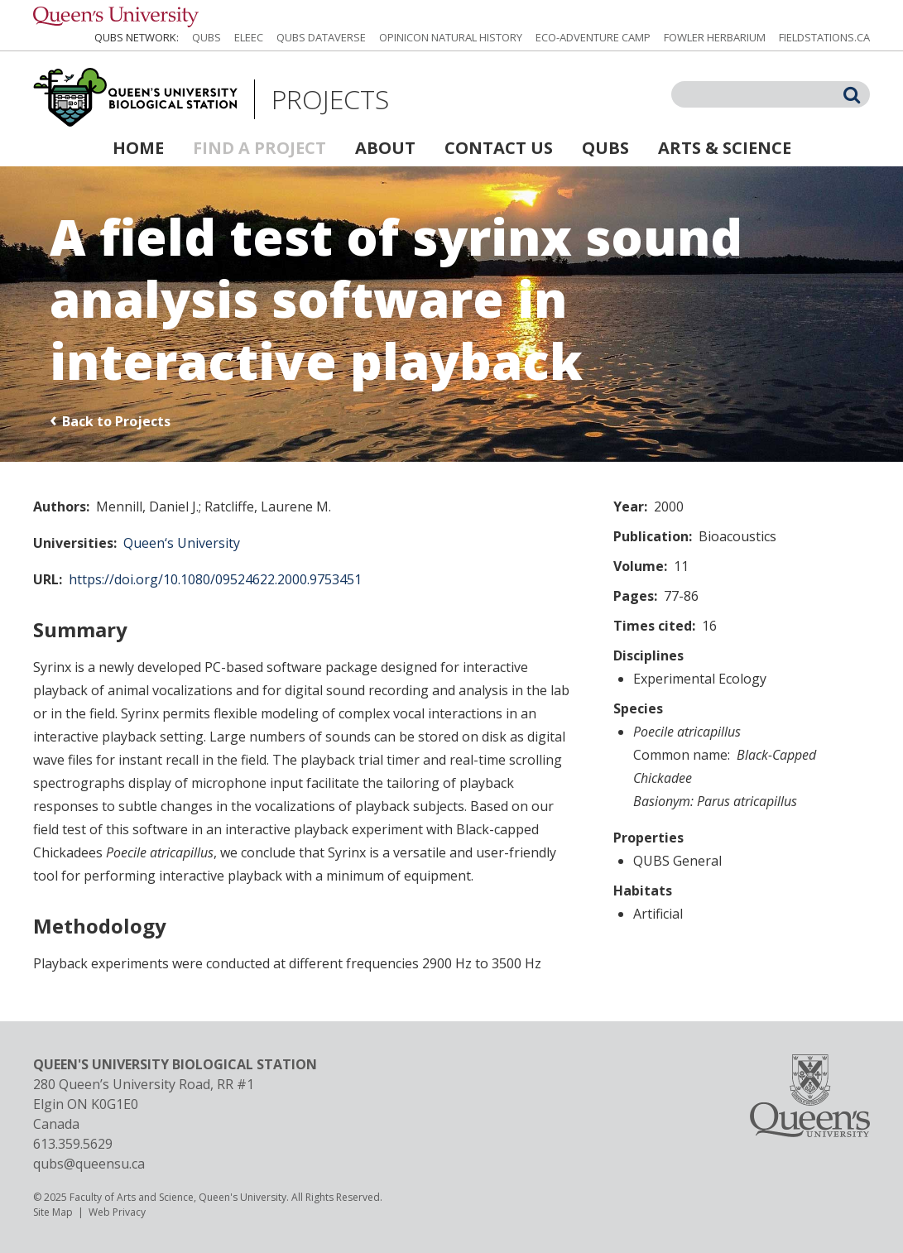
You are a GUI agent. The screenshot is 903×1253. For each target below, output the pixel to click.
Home (138, 148)
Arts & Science (724, 148)
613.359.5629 (73, 1144)
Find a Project (259, 148)
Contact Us (498, 148)
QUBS (206, 37)
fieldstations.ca (824, 37)
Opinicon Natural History (450, 37)
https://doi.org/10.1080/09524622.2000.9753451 (215, 579)
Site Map (53, 1212)
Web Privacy (117, 1212)
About (385, 148)
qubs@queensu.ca (89, 1164)
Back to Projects (116, 421)
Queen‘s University (181, 543)
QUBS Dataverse (321, 37)
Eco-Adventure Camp (593, 37)
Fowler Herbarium (715, 37)
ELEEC (248, 37)
